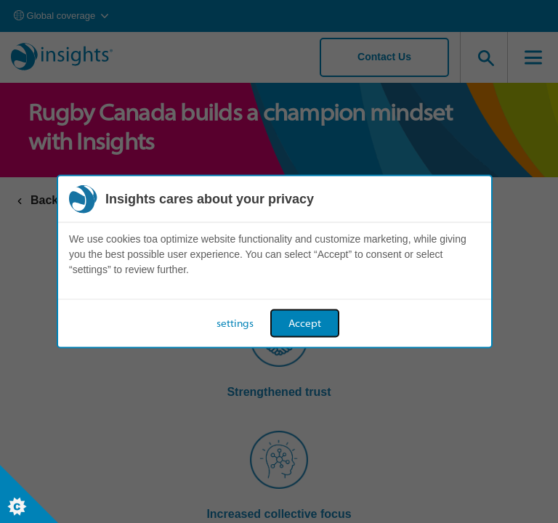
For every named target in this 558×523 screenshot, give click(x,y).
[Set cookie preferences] (29, 494)
